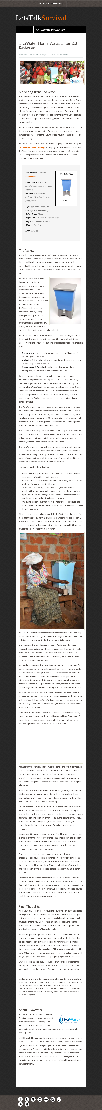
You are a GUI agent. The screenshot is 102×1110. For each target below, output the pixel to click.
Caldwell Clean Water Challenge (32, 147)
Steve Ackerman (34, 55)
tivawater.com (31, 176)
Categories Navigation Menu (50, 30)
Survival (53, 17)
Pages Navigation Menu (51, 4)
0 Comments (62, 55)
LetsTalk (28, 17)
